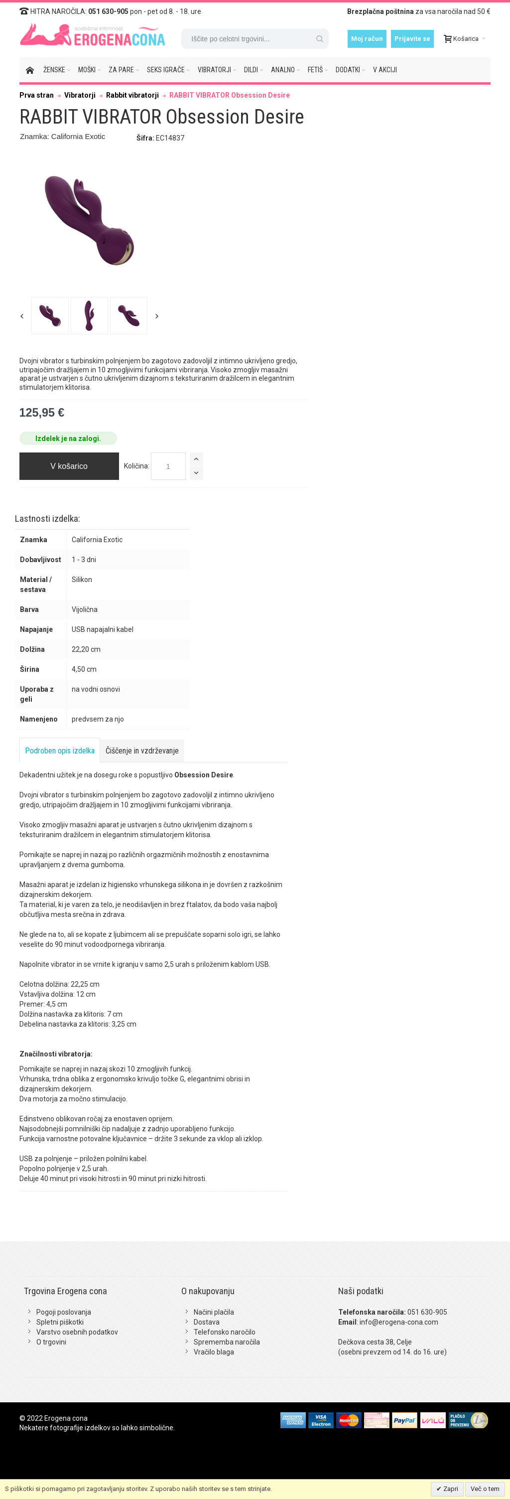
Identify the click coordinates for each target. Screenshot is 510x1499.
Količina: (136, 466)
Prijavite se (412, 38)
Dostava (207, 1322)
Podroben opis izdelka (60, 750)
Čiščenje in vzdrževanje (142, 750)
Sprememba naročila (227, 1342)
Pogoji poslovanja (63, 1312)
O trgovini (51, 1342)
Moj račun (367, 38)
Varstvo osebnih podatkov (77, 1332)
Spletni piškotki (60, 1322)
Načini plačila (214, 1312)
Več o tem (485, 1489)
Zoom (89, 220)
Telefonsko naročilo (224, 1332)
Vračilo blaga (214, 1352)
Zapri (450, 1489)
